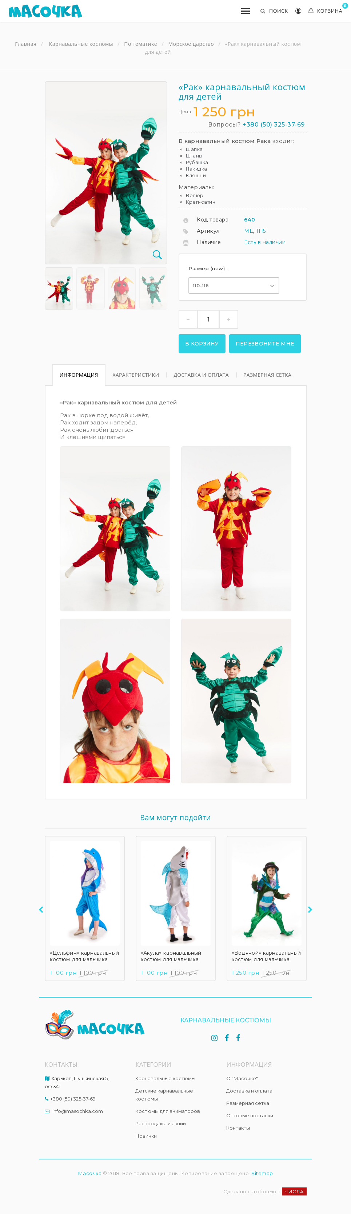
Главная (25, 44)
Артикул (208, 231)
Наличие (209, 242)
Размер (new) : (209, 268)
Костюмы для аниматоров (167, 1111)
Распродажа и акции (160, 1123)
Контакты (238, 1128)
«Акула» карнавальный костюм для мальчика (171, 956)
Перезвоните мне (265, 343)
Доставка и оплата (201, 374)
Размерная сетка (267, 374)
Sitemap (262, 1173)
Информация (79, 374)
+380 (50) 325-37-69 (274, 124)
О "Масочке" (242, 1078)
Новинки (146, 1136)
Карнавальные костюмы (165, 1078)
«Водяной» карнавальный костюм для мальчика (266, 956)
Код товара (212, 219)
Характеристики (136, 374)
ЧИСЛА (294, 1191)
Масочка (90, 1173)
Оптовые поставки (249, 1115)
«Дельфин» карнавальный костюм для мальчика (84, 956)
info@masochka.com (77, 1111)
